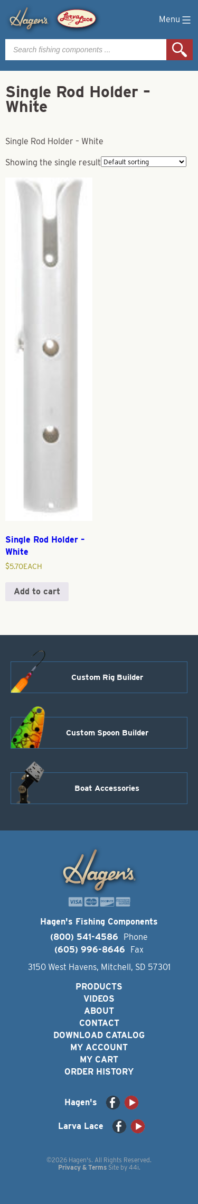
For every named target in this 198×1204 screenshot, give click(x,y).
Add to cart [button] (37, 591)
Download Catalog (99, 1035)
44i (134, 1167)
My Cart (99, 1059)
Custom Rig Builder (107, 677)
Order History (99, 1072)
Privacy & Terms (82, 1167)
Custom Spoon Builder (107, 733)
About (99, 1011)
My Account (99, 1047)
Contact (99, 1023)
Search (179, 49)
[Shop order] (143, 161)
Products (99, 987)
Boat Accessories (106, 788)
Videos (99, 999)
